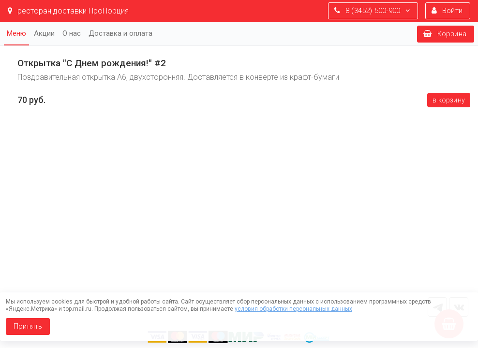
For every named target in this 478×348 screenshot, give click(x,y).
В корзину (449, 100)
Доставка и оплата (120, 33)
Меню (16, 33)
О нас (71, 33)
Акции (44, 33)
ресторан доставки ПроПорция (68, 10)
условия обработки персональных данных (293, 308)
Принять (28, 326)
